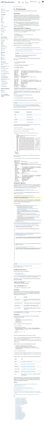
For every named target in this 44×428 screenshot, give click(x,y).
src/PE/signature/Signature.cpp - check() (22, 388)
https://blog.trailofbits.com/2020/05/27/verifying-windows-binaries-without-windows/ (27, 391)
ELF (2, 16)
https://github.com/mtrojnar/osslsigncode (28, 371)
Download (27, 2)
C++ (2, 33)
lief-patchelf (3, 59)
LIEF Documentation (7, 2)
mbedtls (31, 316)
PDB (2, 43)
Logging (2, 31)
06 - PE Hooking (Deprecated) (5, 73)
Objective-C (3, 45)
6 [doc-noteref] (17, 378)
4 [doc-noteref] (30, 201)
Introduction (3, 9)
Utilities (2, 28)
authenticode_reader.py (19, 155)
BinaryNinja (3, 55)
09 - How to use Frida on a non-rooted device (5, 79)
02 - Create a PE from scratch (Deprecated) (5, 66)
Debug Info (3, 40)
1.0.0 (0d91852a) (5, 94)
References (3, 90)
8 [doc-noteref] (27, 380)
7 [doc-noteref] (16, 379)
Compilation (3, 12)
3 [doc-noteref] (26, 31)
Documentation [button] (33, 1)
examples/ (28, 155)
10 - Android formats (4, 81)
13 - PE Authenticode (4, 86)
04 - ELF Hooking (3, 70)
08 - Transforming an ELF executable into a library (4, 77)
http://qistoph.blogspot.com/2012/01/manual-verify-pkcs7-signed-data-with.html (26, 394)
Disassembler (3, 48)
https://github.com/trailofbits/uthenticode (28, 366)
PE (2, 19)
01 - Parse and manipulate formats (4, 64)
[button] (25, 42)
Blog (23, 2)
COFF (2, 21)
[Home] (14, 6)
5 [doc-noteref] (21, 348)
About (39, 2)
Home (20, 2)
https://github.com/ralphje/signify (26, 361)
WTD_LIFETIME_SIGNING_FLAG (20, 235)
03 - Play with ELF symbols (4, 68)
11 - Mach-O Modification (4, 83)
